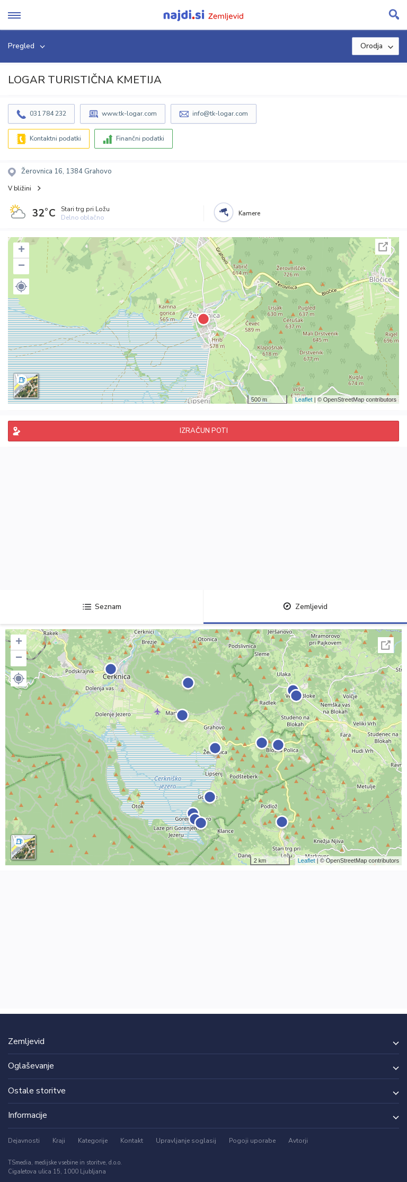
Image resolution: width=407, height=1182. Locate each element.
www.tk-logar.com (129, 113)
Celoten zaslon (383, 247)
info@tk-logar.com (220, 113)
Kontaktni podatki (55, 138)
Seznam (102, 607)
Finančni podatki (140, 138)
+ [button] (21, 250)
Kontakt (131, 1140)
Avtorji (298, 1140)
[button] (21, 286)
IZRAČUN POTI (204, 431)
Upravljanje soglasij (186, 1140)
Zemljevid (305, 607)
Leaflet (304, 399)
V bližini (19, 188)
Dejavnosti (24, 1140)
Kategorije (93, 1140)
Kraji (58, 1140)
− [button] (21, 266)
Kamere (249, 213)
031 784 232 (48, 113)
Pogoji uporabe (252, 1140)
